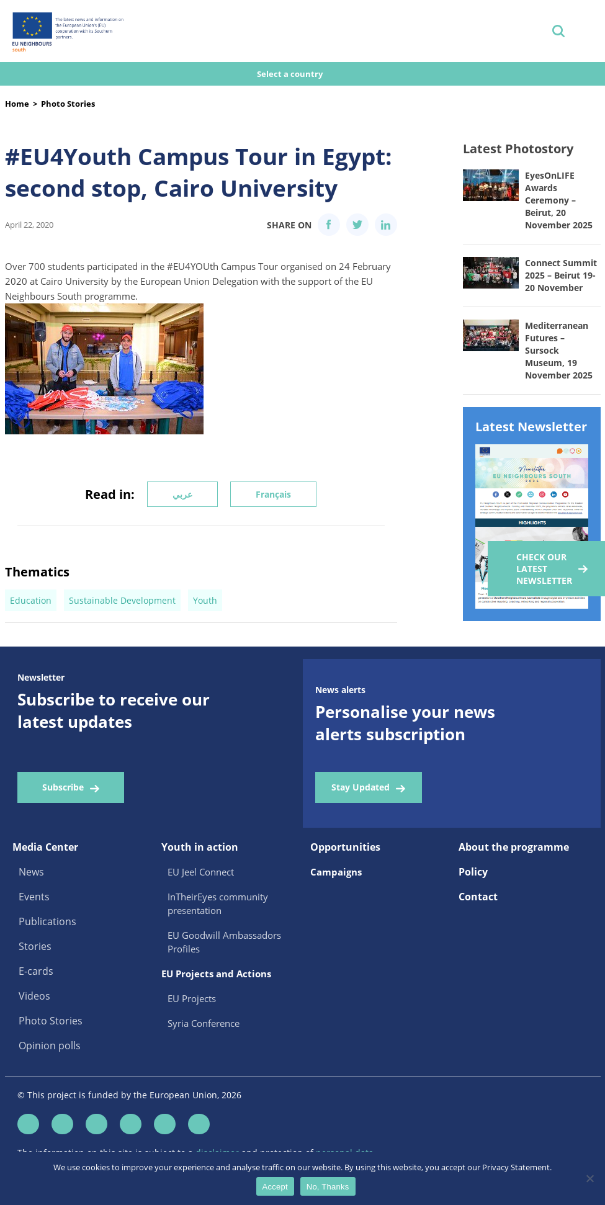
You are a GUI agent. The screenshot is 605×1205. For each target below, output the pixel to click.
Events (34, 896)
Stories (35, 946)
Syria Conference (204, 1023)
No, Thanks (328, 1186)
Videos (34, 996)
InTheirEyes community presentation (218, 903)
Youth (205, 600)
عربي (182, 494)
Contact (478, 896)
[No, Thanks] (589, 1178)
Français (273, 494)
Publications (47, 921)
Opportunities (345, 847)
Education (31, 600)
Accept (275, 1186)
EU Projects (192, 998)
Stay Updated (360, 787)
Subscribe (63, 787)
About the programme (514, 847)
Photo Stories (68, 103)
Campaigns (336, 872)
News (31, 872)
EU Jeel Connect (201, 872)
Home (17, 103)
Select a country (291, 73)
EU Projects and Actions (216, 973)
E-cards (36, 971)
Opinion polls (50, 1045)
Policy (473, 872)
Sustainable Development (122, 600)
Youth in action (199, 847)
